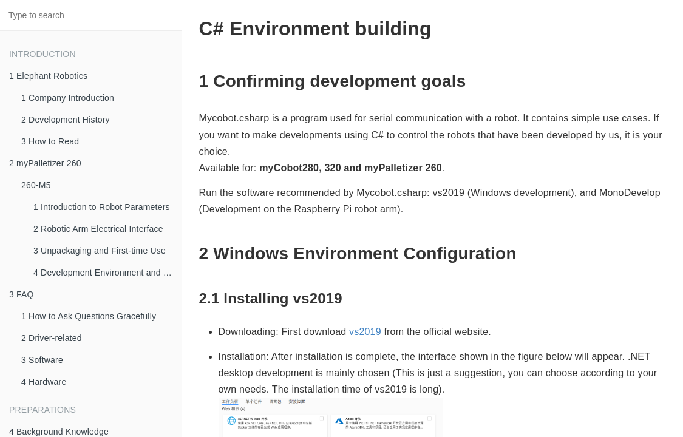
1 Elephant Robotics (48, 76)
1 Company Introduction (67, 98)
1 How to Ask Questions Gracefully (88, 316)
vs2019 (365, 332)
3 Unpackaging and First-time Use (99, 251)
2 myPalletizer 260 (45, 163)
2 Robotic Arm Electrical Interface (98, 229)
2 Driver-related (51, 338)
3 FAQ (21, 294)
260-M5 (36, 185)
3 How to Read (50, 141)
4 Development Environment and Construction (107, 272)
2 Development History (65, 119)
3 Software (42, 360)
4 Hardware (43, 382)
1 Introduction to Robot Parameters (101, 207)
